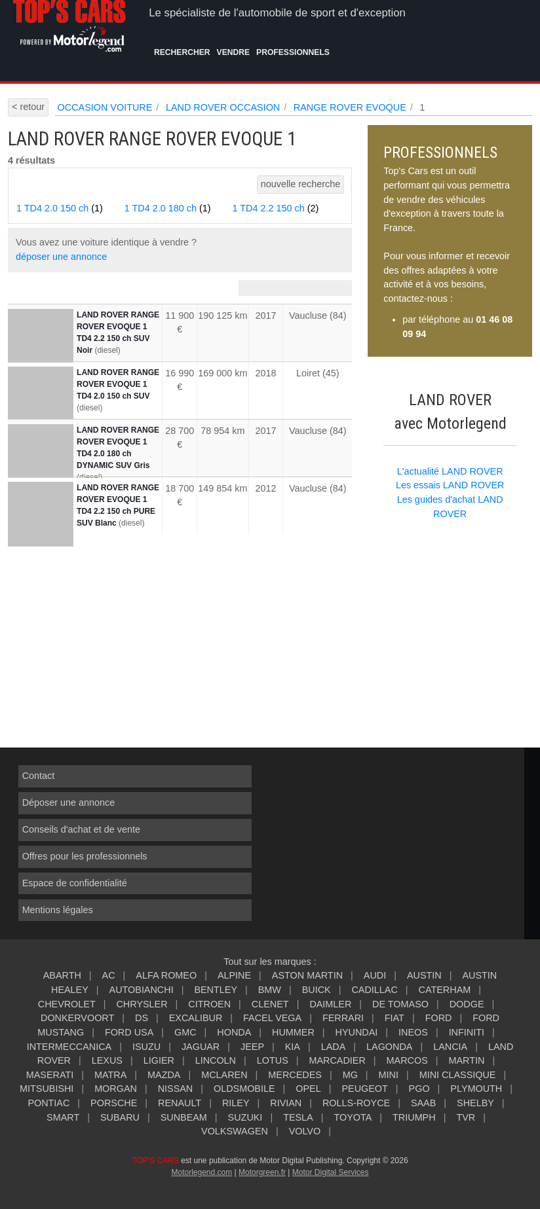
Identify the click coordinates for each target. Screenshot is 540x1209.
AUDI (375, 975)
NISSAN (175, 1088)
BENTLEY (215, 989)
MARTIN (467, 1060)
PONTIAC (48, 1103)
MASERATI (50, 1075)
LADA (333, 1046)
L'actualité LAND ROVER (450, 471)
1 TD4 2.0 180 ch (168, 208)
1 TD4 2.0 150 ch (59, 208)
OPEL (308, 1088)
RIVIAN (285, 1103)
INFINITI (466, 1032)
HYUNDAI (357, 1032)
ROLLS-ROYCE (356, 1103)
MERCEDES (295, 1075)
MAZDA (163, 1075)
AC (108, 975)
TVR (465, 1117)
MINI (388, 1075)
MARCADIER (337, 1060)
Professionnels (293, 52)
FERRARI (343, 1018)
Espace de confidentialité (74, 883)
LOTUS (272, 1060)
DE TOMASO (400, 1004)
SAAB (423, 1103)
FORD (438, 1018)
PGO (419, 1088)
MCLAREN (224, 1075)
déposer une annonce (61, 256)
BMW (269, 989)
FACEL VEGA (272, 1018)
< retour (28, 106)
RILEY (236, 1103)
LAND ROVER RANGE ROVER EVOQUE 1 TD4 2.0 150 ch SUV (118, 384)
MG (350, 1075)
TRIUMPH (414, 1117)
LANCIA (450, 1046)
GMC (185, 1032)
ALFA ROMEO (166, 975)
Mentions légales (57, 910)
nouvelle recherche (301, 184)
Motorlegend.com (201, 1172)
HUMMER (293, 1032)
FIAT (394, 1018)
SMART (63, 1117)
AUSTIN (424, 975)
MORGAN (115, 1088)
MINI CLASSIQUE (457, 1075)
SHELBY (475, 1103)
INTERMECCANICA (69, 1046)
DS (141, 1018)
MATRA (110, 1075)
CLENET (270, 1004)
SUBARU (120, 1117)
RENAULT (179, 1103)
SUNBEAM (184, 1117)
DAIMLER (330, 1004)
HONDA (234, 1032)
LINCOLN (215, 1060)
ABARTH (62, 975)
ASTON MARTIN (307, 975)
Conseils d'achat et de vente (81, 829)
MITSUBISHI (46, 1088)
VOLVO (305, 1131)
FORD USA (129, 1032)
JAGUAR (201, 1046)
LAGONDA (389, 1046)
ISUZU (146, 1046)
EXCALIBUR (196, 1018)
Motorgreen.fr (262, 1172)
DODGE (467, 1004)
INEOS (413, 1032)
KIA (292, 1046)
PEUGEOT (364, 1088)
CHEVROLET (67, 1004)
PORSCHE (113, 1103)
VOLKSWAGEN (234, 1131)
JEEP (252, 1046)
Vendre (233, 52)
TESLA (298, 1117)
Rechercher (182, 52)
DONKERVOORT (77, 1018)
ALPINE (234, 975)
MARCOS (407, 1060)
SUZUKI (245, 1117)
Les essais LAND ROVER (450, 485)
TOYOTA (353, 1117)
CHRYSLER (141, 1004)
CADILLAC (374, 989)
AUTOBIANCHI (141, 989)
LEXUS (107, 1060)
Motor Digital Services (330, 1172)
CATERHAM (445, 989)
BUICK (316, 989)
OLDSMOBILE (244, 1088)
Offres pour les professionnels (84, 856)
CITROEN (209, 1004)
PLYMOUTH (476, 1088)
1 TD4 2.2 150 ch (276, 208)
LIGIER (159, 1060)
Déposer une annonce (68, 802)
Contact (38, 775)
